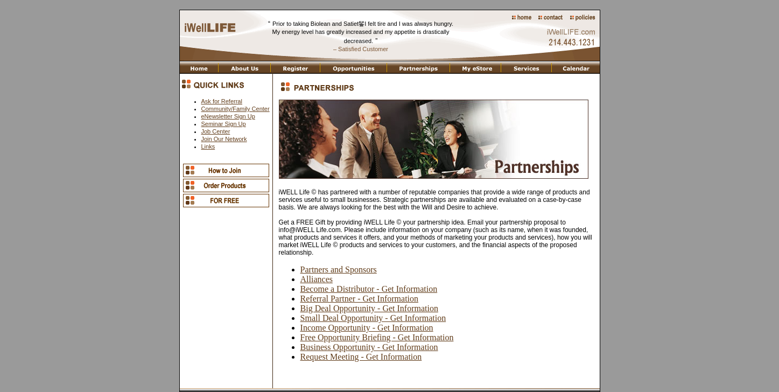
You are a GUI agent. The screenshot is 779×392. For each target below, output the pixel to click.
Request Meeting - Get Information (361, 356)
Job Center (215, 131)
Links (208, 146)
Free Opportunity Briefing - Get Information (377, 337)
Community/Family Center (235, 109)
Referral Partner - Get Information (359, 298)
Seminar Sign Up (223, 124)
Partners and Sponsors (338, 269)
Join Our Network (224, 139)
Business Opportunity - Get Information (369, 347)
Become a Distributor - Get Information (369, 288)
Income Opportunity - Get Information (366, 327)
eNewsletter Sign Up (228, 116)
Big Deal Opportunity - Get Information (369, 308)
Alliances (316, 279)
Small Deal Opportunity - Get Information (373, 318)
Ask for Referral (221, 101)
